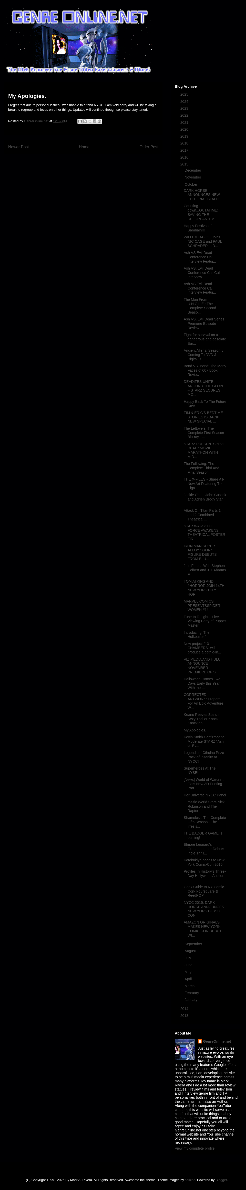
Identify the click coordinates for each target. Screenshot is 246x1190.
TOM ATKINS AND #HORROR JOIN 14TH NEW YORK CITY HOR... (204, 587)
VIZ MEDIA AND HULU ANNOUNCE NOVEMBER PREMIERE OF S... (202, 665)
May (188, 972)
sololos (190, 1180)
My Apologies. (195, 730)
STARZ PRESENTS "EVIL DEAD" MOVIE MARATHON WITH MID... (204, 450)
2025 (184, 94)
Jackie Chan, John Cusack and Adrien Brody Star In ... (205, 499)
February (192, 993)
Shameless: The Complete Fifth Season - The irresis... (205, 822)
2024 (184, 101)
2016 (184, 157)
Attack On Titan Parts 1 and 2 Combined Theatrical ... (202, 514)
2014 (184, 1009)
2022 (184, 115)
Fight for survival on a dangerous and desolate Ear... (205, 339)
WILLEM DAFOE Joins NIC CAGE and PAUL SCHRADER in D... (203, 241)
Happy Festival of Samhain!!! (197, 228)
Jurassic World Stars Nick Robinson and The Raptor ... (204, 806)
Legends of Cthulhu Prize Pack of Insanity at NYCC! (204, 757)
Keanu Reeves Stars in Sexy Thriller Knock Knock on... (202, 719)
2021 (184, 122)
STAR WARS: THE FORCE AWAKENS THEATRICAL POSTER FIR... (204, 532)
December (193, 170)
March (190, 986)
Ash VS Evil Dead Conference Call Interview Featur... (200, 257)
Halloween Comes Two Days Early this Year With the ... (202, 683)
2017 (184, 150)
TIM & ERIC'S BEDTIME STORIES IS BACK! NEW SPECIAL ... (203, 417)
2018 (184, 143)
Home (84, 147)
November (193, 177)
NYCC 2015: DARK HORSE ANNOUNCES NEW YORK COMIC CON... (204, 908)
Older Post (148, 147)
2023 (184, 108)
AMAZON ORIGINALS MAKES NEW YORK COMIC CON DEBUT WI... (203, 928)
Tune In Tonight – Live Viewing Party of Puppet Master (205, 621)
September (193, 944)
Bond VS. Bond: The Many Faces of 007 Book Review (205, 370)
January (191, 1000)
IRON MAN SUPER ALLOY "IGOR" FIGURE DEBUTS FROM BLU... (200, 552)
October (191, 184)
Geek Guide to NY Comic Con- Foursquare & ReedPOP (204, 891)
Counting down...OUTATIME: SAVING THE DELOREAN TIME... (202, 212)
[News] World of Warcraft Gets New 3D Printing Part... (203, 783)
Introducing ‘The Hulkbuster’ (196, 634)
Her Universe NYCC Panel (205, 795)
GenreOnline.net (217, 1041)
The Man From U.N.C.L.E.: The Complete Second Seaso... (200, 305)
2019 (184, 136)
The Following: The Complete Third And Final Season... (201, 468)
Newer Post (18, 147)
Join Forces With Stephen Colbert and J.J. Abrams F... (205, 570)
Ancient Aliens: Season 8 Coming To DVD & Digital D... (203, 354)
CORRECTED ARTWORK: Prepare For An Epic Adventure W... (203, 701)
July (188, 958)
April (188, 979)
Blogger (221, 1180)
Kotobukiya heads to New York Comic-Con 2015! (204, 862)
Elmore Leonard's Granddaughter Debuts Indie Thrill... (204, 848)
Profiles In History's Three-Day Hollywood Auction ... (205, 875)
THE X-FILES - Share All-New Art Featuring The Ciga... (204, 483)
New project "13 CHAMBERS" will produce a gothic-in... (202, 648)
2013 (184, 1016)
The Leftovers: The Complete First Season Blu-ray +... (204, 432)
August (190, 951)
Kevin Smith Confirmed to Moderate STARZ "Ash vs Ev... (204, 741)
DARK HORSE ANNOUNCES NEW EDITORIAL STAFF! (202, 194)
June (188, 965)
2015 (184, 164)
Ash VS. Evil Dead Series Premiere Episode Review (204, 323)
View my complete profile (194, 1148)
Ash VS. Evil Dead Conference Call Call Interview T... (202, 272)
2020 (184, 129)
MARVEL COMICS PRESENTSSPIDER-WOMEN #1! (202, 605)
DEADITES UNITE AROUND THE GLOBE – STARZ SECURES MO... (204, 388)
